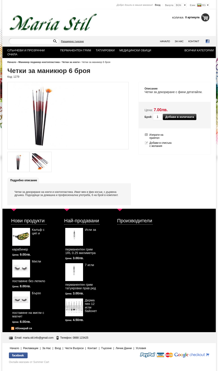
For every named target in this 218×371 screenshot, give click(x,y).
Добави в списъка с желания (160, 144)
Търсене (106, 348)
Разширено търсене (72, 41)
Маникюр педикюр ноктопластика (39, 62)
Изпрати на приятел (156, 136)
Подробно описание (23, 180)
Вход (157, 5)
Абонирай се (23, 328)
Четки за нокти (71, 62)
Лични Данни (124, 348)
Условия (141, 348)
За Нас (179, 41)
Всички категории (199, 50)
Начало (165, 41)
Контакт (193, 41)
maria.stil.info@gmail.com (38, 337)
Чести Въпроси (74, 348)
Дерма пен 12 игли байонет (91, 305)
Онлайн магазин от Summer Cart (29, 362)
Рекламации (30, 348)
